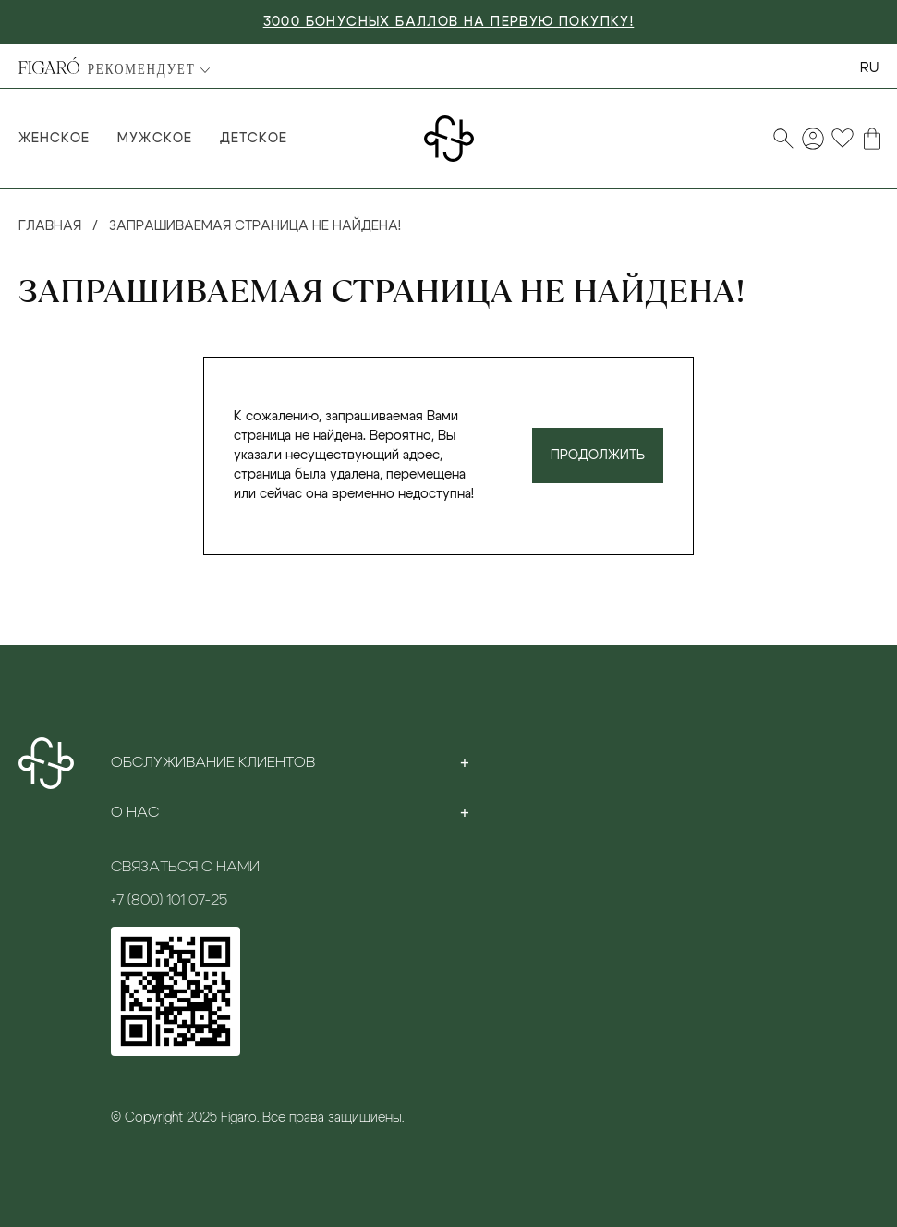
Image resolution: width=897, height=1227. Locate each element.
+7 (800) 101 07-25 (169, 900)
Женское (54, 138)
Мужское (154, 138)
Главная (49, 226)
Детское (253, 138)
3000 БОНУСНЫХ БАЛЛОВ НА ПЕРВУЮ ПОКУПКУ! (449, 22)
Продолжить (598, 455)
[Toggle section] (465, 762)
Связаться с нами (185, 866)
